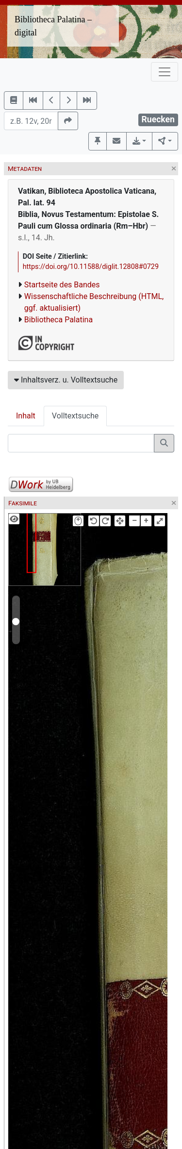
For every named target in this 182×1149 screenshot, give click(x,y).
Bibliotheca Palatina (58, 319)
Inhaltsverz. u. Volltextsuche (65, 379)
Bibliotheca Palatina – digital (53, 26)
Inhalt (25, 415)
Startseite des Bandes (62, 284)
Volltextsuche (75, 415)
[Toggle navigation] (164, 72)
